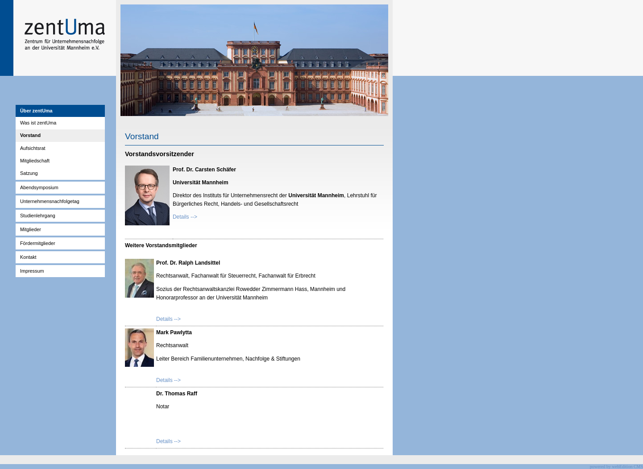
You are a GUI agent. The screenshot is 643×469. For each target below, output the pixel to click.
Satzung (29, 173)
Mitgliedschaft (35, 160)
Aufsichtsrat (32, 148)
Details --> (185, 217)
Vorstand (30, 135)
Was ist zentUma (38, 122)
